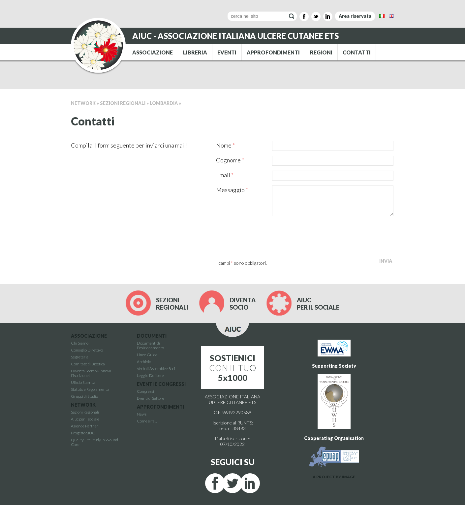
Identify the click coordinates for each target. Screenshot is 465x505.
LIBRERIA (195, 52)
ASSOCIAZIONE (152, 52)
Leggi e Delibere (150, 375)
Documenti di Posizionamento (150, 345)
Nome (225, 145)
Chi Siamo (79, 343)
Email (224, 175)
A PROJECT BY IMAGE (334, 476)
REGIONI (321, 52)
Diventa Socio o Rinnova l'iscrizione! (91, 373)
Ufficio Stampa (83, 382)
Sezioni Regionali (122, 103)
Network (83, 103)
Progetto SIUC (83, 432)
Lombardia (164, 103)
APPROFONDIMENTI (273, 52)
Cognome (230, 160)
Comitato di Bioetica (88, 363)
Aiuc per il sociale (85, 419)
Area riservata (355, 16)
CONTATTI (357, 52)
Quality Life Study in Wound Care (94, 442)
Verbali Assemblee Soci (156, 368)
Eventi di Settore (150, 398)
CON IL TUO (232, 368)
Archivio (144, 361)
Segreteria (79, 356)
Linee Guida (147, 354)
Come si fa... (147, 421)
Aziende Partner (84, 425)
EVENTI (226, 52)
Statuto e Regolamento (90, 389)
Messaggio (232, 189)
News (141, 414)
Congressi (145, 391)
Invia (385, 261)
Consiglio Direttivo (87, 350)
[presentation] (266, 236)
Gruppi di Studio (84, 396)
